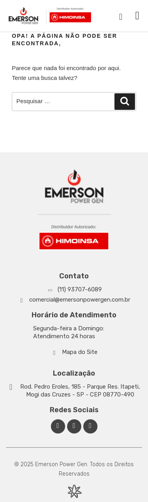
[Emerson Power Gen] (50, 16)
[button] (137, 15)
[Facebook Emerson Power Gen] (58, 426)
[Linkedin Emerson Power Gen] (74, 426)
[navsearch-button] (121, 16)
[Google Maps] (74, 390)
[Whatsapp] (74, 289)
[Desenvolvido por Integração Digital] (74, 491)
